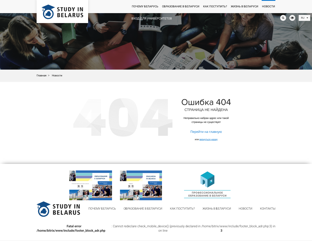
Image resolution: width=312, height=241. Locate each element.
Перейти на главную (206, 131)
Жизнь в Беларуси (244, 6)
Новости (268, 6)
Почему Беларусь (145, 6)
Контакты (267, 208)
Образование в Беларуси (180, 6)
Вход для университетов (151, 18)
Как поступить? (215, 6)
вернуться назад (208, 139)
